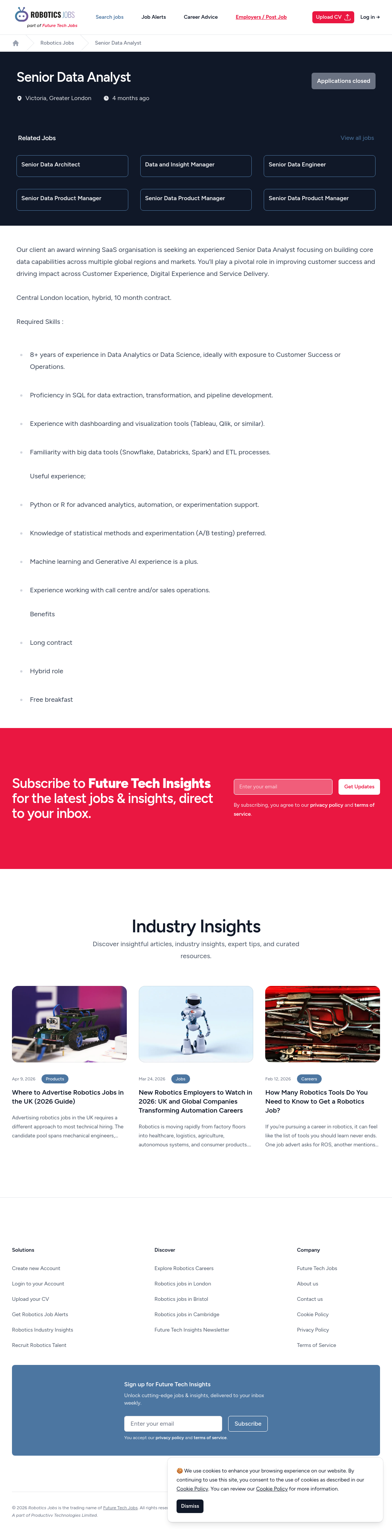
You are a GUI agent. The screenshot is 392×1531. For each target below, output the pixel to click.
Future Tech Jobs (317, 1268)
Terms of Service (316, 1345)
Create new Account (36, 1268)
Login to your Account (38, 1284)
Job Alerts (153, 17)
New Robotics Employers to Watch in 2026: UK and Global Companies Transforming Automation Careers (195, 1101)
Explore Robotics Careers (184, 1268)
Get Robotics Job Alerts (40, 1314)
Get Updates (359, 786)
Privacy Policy (313, 1330)
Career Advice (201, 17)
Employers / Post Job (261, 17)
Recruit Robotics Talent (39, 1345)
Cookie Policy (313, 1314)
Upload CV (334, 17)
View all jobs (357, 137)
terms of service (210, 1437)
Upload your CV (30, 1299)
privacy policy (326, 805)
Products (55, 1079)
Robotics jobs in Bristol (181, 1299)
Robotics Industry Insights (42, 1330)
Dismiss (190, 1506)
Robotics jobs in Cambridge (186, 1314)
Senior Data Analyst (118, 43)
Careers (309, 1079)
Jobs (181, 1079)
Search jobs (109, 17)
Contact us (310, 1299)
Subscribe (248, 1423)
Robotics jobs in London (182, 1284)
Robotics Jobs (57, 43)
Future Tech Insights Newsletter (191, 1330)
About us (307, 1284)
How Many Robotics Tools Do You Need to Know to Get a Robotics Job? (316, 1101)
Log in (370, 17)
